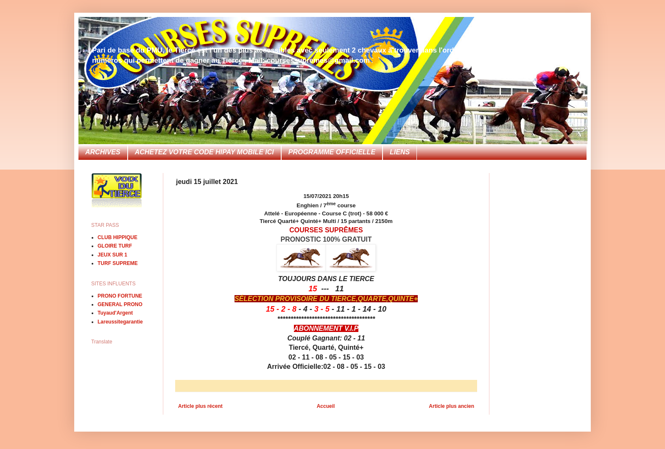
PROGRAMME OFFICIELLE (331, 152)
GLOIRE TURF (115, 246)
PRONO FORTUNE (120, 296)
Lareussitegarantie (120, 322)
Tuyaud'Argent (115, 313)
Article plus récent (200, 406)
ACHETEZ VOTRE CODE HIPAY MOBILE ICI (204, 152)
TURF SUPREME (118, 263)
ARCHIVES (102, 152)
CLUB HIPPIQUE (117, 237)
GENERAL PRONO (120, 304)
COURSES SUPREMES (102, 27)
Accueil (326, 406)
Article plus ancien (451, 406)
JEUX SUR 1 (112, 255)
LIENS (400, 152)
